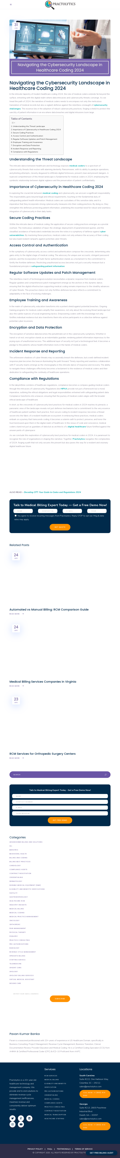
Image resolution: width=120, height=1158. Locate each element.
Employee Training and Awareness (28, 142)
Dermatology (15, 881)
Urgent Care (15, 968)
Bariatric (13, 850)
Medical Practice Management (23, 917)
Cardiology (15, 866)
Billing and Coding (18, 858)
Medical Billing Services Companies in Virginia (42, 682)
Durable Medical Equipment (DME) (25, 885)
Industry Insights (18, 905)
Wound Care (15, 983)
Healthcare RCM (17, 901)
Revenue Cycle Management (22, 952)
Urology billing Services (21, 975)
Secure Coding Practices (23, 132)
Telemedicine (15, 964)
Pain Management (17, 928)
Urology (13, 971)
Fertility (13, 893)
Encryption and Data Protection (26, 145)
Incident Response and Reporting (27, 148)
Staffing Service (17, 960)
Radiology (14, 948)
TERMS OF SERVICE (83, 1149)
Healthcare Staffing (54, 1119)
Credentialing (16, 877)
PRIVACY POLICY (35, 1149)
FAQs (49, 1149)
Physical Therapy (17, 932)
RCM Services (50, 1076)
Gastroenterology (18, 897)
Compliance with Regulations (25, 151)
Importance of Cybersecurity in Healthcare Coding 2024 (37, 129)
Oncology (14, 920)
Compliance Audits (18, 869)
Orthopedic (15, 924)
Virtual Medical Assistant (21, 979)
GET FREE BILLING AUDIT (101, 1152)
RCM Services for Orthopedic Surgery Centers (42, 754)
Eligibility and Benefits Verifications (27, 889)
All (10, 846)
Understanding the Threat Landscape (29, 126)
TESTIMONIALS (64, 1149)
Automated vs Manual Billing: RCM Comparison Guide (49, 610)
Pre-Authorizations (19, 944)
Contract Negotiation (20, 873)
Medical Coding (16, 913)
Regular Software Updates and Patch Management (35, 139)
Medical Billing (16, 909)
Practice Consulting (19, 940)
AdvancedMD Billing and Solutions (25, 842)
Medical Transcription (55, 1115)
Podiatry (13, 936)
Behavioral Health (18, 854)
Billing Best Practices (20, 862)
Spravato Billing (17, 956)
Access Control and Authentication (28, 136)
